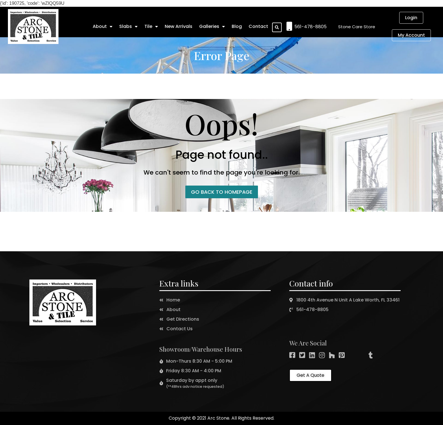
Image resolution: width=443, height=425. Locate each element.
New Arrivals (178, 26)
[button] (357, 26)
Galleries (212, 26)
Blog (237, 26)
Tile (151, 26)
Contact (258, 26)
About (102, 26)
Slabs (128, 26)
